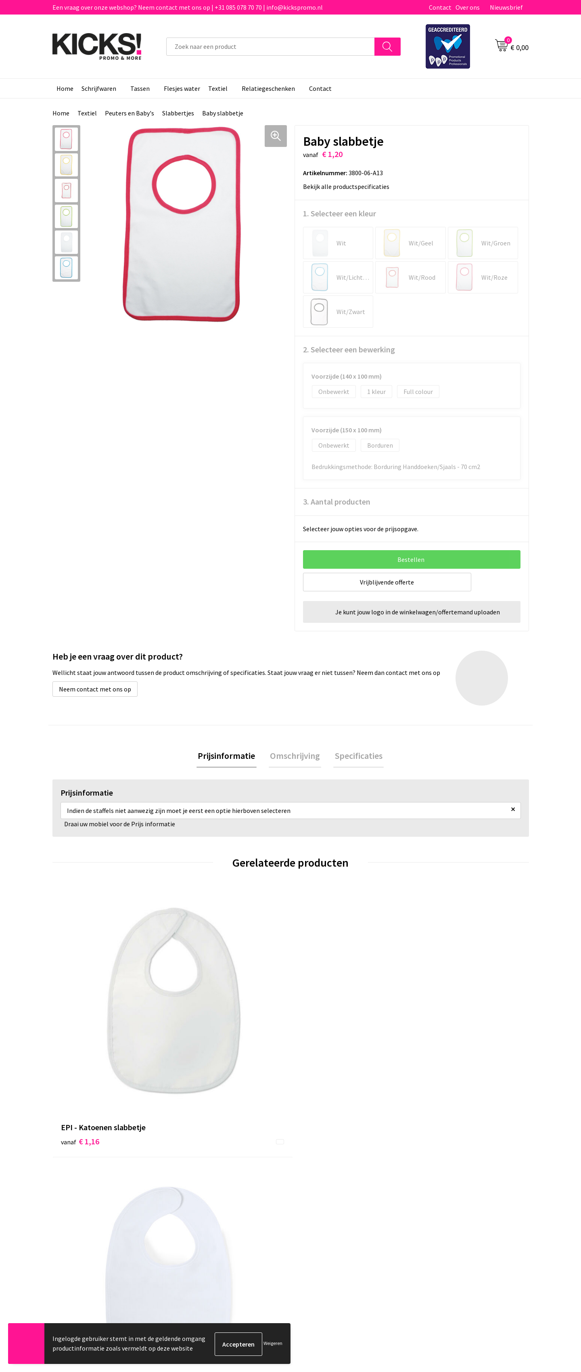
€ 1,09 (199, 1021)
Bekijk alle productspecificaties (349, 186)
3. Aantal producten (336, 501)
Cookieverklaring (442, 1175)
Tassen (140, 88)
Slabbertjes (178, 113)
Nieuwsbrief (506, 7)
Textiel (218, 88)
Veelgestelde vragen (210, 1175)
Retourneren (318, 1187)
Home (64, 88)
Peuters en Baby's (129, 113)
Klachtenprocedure (209, 1199)
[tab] (229, 757)
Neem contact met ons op (95, 689)
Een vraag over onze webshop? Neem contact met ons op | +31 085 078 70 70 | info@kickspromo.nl (187, 7)
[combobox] (270, 47)
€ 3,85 (318, 1021)
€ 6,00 (437, 1021)
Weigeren (272, 1344)
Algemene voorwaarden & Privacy (464, 1162)
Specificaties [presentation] (356, 756)
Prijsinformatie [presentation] (229, 756)
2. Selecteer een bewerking (349, 349)
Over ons (468, 7)
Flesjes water (182, 88)
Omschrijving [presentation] (295, 756)
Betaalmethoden (324, 1175)
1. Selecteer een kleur (339, 213)
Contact (440, 7)
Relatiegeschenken (268, 88)
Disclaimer (433, 1187)
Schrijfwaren (99, 88)
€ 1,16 (80, 1033)
